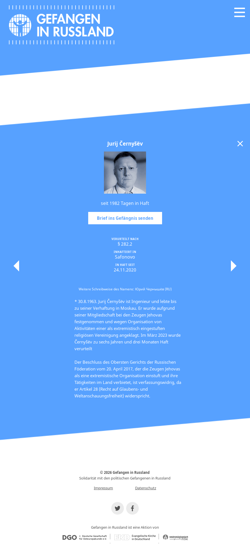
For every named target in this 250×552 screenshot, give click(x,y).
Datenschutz (145, 487)
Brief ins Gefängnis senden (125, 218)
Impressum (103, 487)
